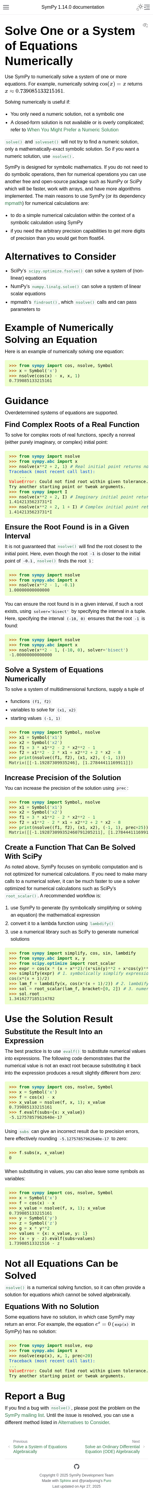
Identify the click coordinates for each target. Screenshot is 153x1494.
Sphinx (65, 1481)
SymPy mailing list (24, 1415)
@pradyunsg (89, 1481)
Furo (107, 1481)
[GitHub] (76, 1467)
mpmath (13, 203)
